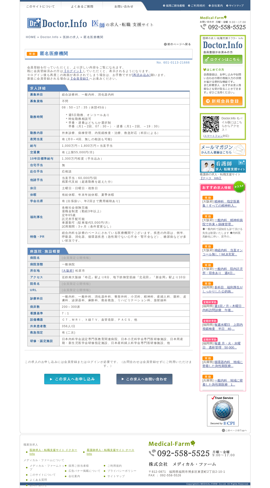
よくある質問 (38, 479)
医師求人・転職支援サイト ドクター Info (53, 451)
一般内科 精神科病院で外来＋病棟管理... (222, 222)
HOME (31, 37)
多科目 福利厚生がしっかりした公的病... (222, 289)
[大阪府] (68, 270)
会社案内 (74, 476)
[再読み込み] (141, 75)
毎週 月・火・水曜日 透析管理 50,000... (221, 345)
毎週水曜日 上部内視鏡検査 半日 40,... (222, 327)
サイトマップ (235, 5)
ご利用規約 (197, 5)
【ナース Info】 (211, 178)
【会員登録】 (79, 78)
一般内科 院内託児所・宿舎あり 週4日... (222, 271)
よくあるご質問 (82, 5)
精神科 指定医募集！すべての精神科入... (221, 203)
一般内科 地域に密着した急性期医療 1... (222, 382)
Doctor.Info (49, 37)
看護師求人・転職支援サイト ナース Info (110, 451)
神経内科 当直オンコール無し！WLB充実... (222, 252)
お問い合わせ (125, 5)
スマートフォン (213, 135)
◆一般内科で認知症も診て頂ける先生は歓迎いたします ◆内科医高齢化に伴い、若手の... (222, 233)
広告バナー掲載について (85, 470)
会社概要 (216, 5)
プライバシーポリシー (122, 470)
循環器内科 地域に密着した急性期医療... (222, 364)
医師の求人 (71, 37)
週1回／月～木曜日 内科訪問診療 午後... (223, 308)
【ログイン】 (73, 71)
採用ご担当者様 (167, 5)
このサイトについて (40, 5)
